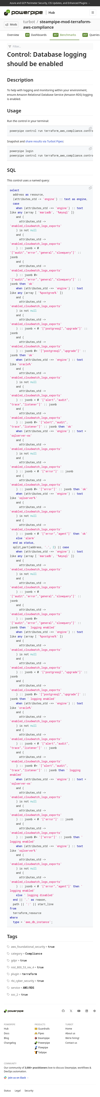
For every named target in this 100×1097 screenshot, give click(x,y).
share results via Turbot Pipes (44, 141)
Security (28, 1090)
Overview (13, 35)
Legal (18, 1090)
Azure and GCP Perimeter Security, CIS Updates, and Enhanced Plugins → (50, 3)
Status (7, 1090)
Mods (11, 24)
